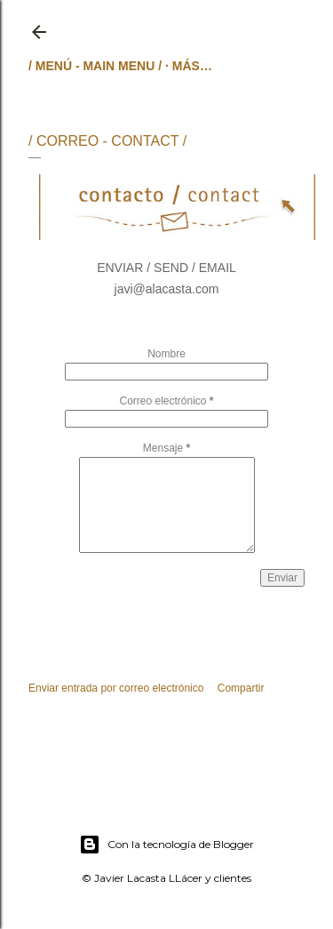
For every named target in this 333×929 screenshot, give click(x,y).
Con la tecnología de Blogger (166, 844)
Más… (192, 66)
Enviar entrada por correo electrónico (115, 688)
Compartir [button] (241, 688)
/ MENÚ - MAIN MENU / (95, 66)
